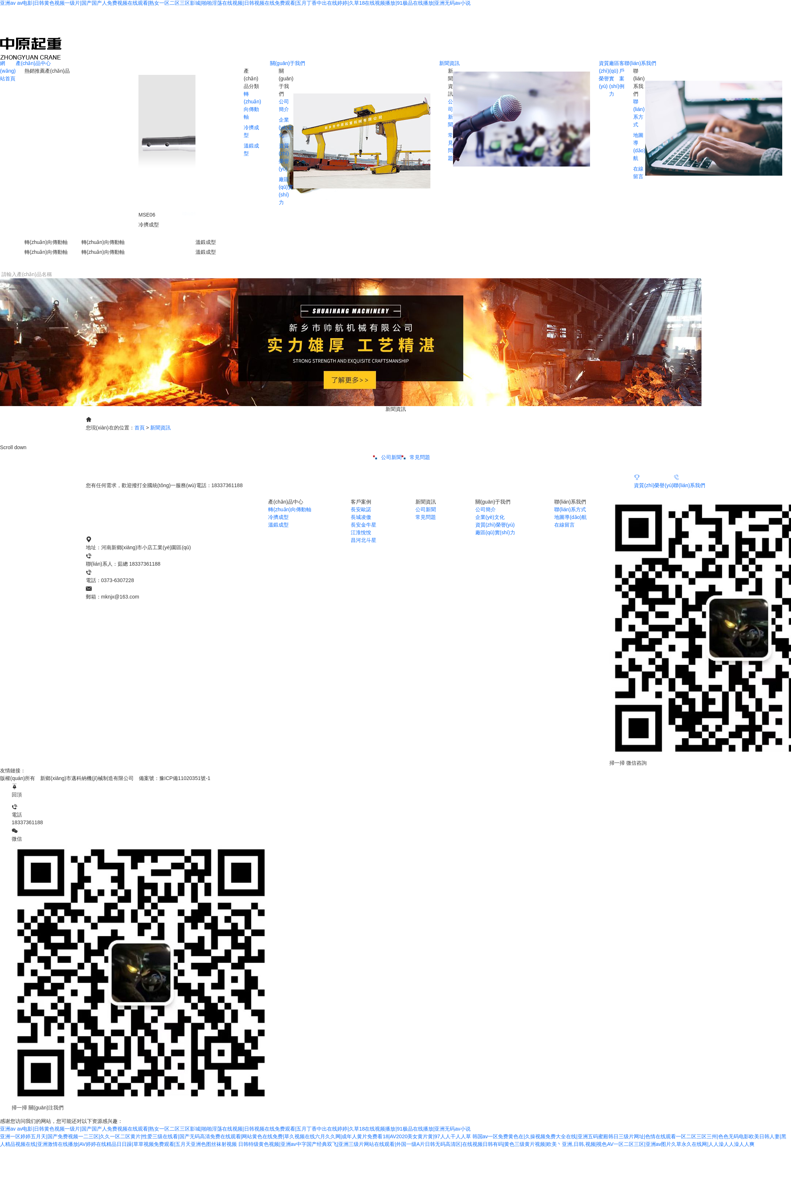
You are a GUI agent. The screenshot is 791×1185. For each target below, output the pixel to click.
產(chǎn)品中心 (33, 63)
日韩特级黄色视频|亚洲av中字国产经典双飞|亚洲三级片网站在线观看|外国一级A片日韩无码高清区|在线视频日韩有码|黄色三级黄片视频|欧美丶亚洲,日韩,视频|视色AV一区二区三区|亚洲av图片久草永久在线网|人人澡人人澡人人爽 (496, 1144)
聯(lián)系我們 (640, 63)
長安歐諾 (361, 509)
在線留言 (564, 525)
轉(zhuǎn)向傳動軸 (289, 509)
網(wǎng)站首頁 (8, 70)
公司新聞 (387, 457)
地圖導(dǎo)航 (570, 517)
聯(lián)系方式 (570, 509)
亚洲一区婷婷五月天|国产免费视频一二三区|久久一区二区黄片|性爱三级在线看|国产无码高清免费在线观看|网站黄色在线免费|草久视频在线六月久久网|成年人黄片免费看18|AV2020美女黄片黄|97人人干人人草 (235, 1136)
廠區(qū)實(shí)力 (495, 532)
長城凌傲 (361, 517)
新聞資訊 (449, 63)
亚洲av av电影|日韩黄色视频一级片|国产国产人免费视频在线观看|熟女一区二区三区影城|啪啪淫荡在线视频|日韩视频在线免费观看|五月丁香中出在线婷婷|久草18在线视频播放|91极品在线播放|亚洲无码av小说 (235, 3)
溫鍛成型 (278, 525)
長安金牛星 (363, 525)
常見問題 (416, 457)
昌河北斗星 (363, 540)
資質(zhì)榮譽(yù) (653, 480)
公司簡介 (485, 509)
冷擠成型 (278, 517)
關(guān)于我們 (287, 63)
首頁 (139, 428)
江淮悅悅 (361, 532)
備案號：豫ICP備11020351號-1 (174, 778)
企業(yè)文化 (286, 127)
